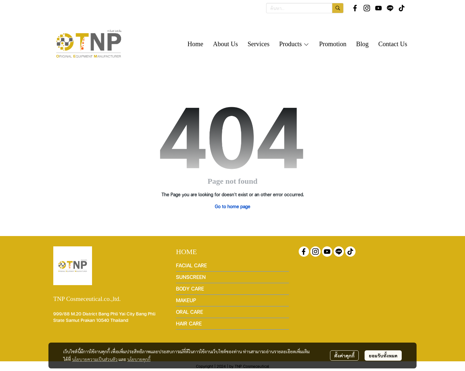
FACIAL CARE (191, 265)
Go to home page (232, 206)
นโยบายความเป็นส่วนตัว (95, 359)
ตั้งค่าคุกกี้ (344, 355)
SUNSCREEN (191, 277)
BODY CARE (190, 288)
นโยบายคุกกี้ (138, 359)
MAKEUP (186, 300)
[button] (304, 8)
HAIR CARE (189, 323)
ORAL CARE (189, 311)
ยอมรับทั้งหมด (383, 355)
